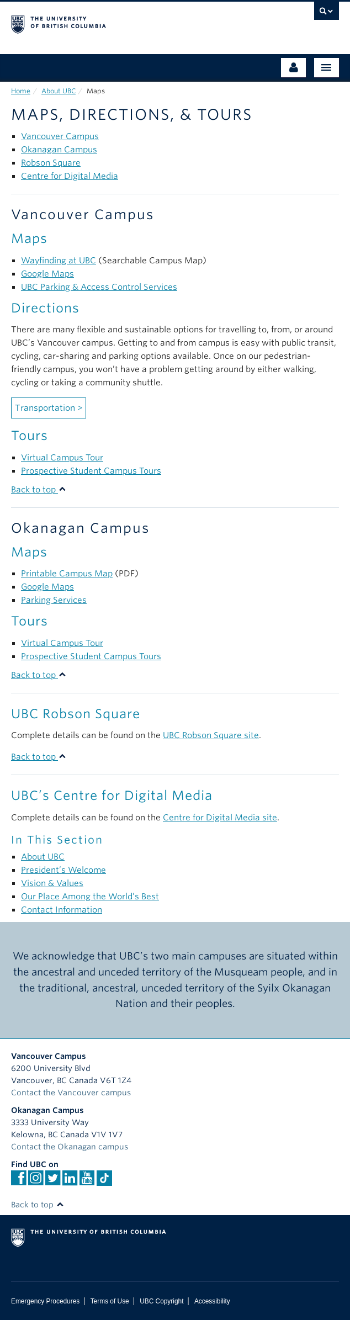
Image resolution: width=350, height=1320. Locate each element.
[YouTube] (86, 1181)
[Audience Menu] (293, 67)
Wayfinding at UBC (58, 261)
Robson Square (51, 163)
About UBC (58, 91)
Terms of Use (110, 1301)
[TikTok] (104, 1178)
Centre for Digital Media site (220, 818)
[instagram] (35, 1181)
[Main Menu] (326, 67)
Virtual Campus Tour (62, 458)
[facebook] (18, 1181)
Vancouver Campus (60, 136)
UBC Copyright (161, 1301)
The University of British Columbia (126, 23)
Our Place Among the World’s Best (90, 897)
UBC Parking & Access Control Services (99, 287)
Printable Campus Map (67, 574)
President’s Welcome (63, 870)
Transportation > (48, 408)
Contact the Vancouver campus (71, 1092)
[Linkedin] (69, 1181)
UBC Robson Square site (211, 735)
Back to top (38, 490)
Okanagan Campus (59, 150)
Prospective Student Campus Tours (91, 471)
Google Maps (47, 274)
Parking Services (54, 600)
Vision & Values (52, 883)
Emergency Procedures (45, 1301)
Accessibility (212, 1301)
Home (20, 91)
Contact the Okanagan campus (69, 1146)
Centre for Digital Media (69, 176)
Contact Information (61, 910)
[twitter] (52, 1181)
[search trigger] (326, 14)
